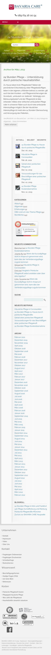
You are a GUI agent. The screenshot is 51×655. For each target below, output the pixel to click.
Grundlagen (13, 645)
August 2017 (20, 368)
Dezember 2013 (21, 450)
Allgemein (21, 50)
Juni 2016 (18, 399)
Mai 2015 (18, 422)
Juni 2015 (18, 419)
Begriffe (41, 140)
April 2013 (19, 458)
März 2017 (19, 374)
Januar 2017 (19, 379)
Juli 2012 (18, 481)
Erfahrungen (39, 50)
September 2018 (21, 351)
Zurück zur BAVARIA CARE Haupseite (30, 515)
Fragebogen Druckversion (12, 557)
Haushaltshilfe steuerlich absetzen (15, 600)
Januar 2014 (19, 447)
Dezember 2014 (21, 433)
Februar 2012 (20, 495)
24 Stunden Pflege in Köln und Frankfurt (31, 506)
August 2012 (20, 478)
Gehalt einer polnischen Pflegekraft (29, 318)
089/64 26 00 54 (27, 15)
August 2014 (20, 439)
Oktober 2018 (20, 349)
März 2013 (19, 461)
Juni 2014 (18, 441)
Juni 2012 (18, 484)
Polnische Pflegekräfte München (28, 512)
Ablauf (6, 50)
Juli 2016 (18, 396)
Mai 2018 (18, 354)
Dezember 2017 (21, 360)
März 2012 (19, 492)
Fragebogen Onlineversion (12, 554)
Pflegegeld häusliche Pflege (13, 595)
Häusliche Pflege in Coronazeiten (28, 309)
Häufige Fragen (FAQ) (10, 576)
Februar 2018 (20, 357)
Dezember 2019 (21, 340)
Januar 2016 (20, 413)
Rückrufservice (8, 563)
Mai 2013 (18, 455)
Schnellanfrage (8, 560)
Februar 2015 (20, 427)
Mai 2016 (18, 402)
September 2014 (21, 436)
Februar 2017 (20, 377)
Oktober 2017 (20, 365)
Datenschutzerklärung (8, 643)
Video (5, 541)
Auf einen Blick (8, 579)
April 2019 (19, 346)
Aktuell (20, 140)
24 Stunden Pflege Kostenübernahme (30, 326)
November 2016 (21, 385)
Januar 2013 (19, 467)
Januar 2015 (19, 430)
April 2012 (18, 489)
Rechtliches (40, 53)
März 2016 (19, 408)
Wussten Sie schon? (22, 643)
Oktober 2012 (20, 472)
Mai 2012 (18, 486)
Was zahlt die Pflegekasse (12, 597)
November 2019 (21, 343)
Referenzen (7, 582)
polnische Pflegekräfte (25, 645)
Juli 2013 (18, 453)
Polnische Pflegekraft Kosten (13, 592)
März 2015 (19, 425)
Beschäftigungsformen (11, 573)
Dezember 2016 (21, 382)
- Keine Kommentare (18, 121)
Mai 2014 (18, 444)
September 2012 (21, 475)
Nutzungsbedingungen (35, 641)
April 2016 (19, 405)
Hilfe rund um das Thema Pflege (15, 53)
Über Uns (6, 544)
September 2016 (21, 391)
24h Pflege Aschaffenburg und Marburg (31, 509)
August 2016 (20, 394)
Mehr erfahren (10, 125)
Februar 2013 (20, 464)
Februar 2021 (20, 337)
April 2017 (19, 371)
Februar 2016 (20, 410)
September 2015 (21, 416)
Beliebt (31, 140)
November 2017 (21, 363)
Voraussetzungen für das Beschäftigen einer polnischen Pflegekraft (34, 176)
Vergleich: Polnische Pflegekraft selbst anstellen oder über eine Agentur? (30, 273)
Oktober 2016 (20, 388)
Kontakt (5, 536)
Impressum (7, 539)
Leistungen (5, 645)
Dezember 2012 (21, 470)
